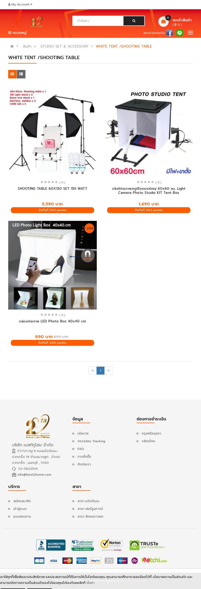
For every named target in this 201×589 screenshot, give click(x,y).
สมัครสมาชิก (22, 501)
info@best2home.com (34, 474)
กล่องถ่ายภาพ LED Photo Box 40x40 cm (52, 321)
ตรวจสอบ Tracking (91, 441)
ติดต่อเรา (84, 464)
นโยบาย (83, 433)
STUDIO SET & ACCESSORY (65, 46)
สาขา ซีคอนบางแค (90, 516)
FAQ (81, 449)
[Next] (108, 371)
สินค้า (27, 46)
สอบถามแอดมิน (154, 33)
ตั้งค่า (90, 583)
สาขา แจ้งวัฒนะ (88, 501)
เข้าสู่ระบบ (20, 508)
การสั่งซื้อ (84, 456)
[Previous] (92, 371)
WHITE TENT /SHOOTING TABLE (124, 46)
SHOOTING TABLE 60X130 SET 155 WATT (52, 188)
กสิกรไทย (148, 441)
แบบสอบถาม (22, 516)
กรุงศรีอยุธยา (151, 433)
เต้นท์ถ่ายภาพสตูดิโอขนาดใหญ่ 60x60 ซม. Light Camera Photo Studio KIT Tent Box (148, 190)
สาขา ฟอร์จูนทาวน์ (90, 508)
